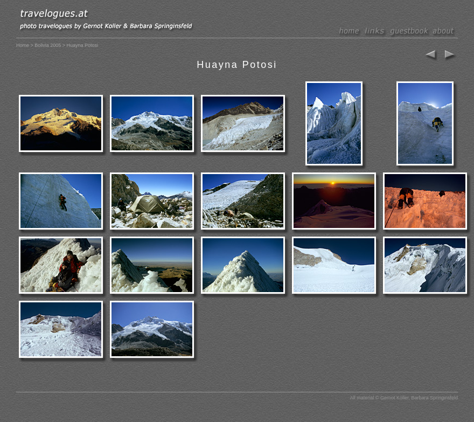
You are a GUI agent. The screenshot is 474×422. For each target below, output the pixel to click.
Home (22, 45)
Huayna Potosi (237, 64)
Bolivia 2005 (47, 45)
